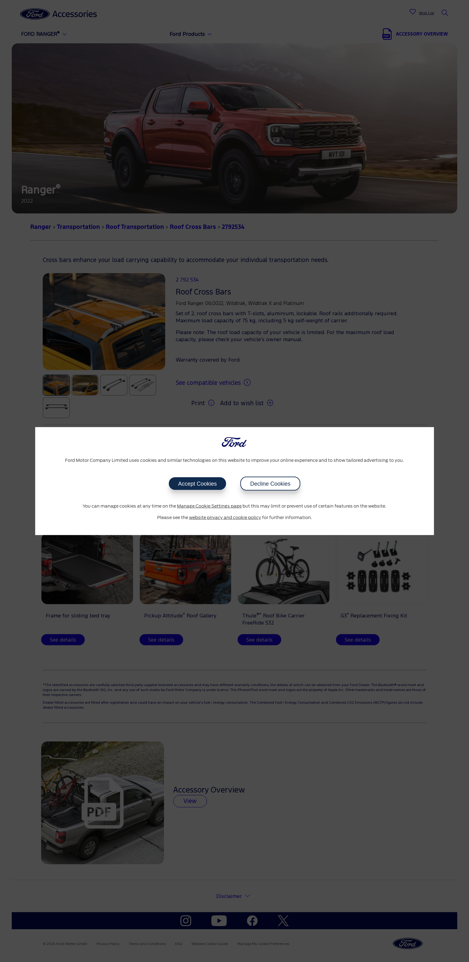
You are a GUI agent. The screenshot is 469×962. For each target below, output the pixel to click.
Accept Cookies (197, 483)
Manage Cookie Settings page (209, 506)
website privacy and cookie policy (225, 518)
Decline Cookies (270, 483)
